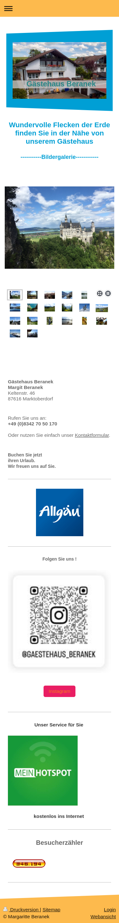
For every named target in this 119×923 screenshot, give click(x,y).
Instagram (59, 691)
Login (110, 909)
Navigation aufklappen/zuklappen (59, 8)
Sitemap (51, 909)
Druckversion (21, 909)
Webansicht (103, 916)
